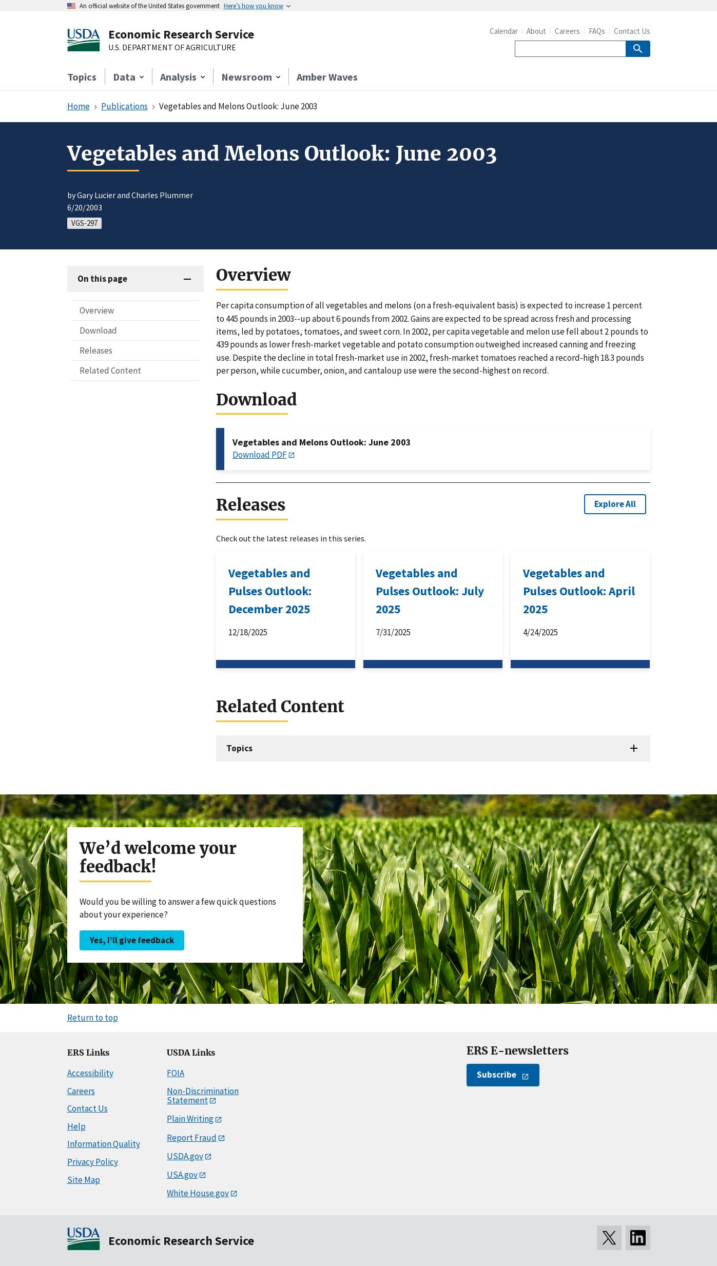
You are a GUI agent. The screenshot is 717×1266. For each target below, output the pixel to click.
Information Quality (103, 1144)
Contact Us (632, 31)
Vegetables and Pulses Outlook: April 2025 (579, 591)
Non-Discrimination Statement (203, 1095)
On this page (102, 278)
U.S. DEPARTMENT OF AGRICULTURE (172, 47)
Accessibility (90, 1073)
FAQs (597, 31)
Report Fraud (192, 1137)
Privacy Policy (92, 1161)
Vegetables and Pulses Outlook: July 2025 (430, 591)
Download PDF (259, 454)
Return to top (92, 1017)
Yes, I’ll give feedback (132, 940)
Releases (96, 350)
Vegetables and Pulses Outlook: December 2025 (270, 591)
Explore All (615, 504)
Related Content (110, 370)
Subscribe (496, 1074)
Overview (97, 310)
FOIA (175, 1073)
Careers (567, 31)
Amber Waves (327, 76)
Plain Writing (190, 1118)
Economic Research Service (181, 34)
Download (98, 330)
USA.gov (182, 1174)
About (536, 31)
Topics (81, 76)
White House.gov (198, 1193)
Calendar (504, 31)
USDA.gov (185, 1156)
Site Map (83, 1179)
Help (76, 1126)
